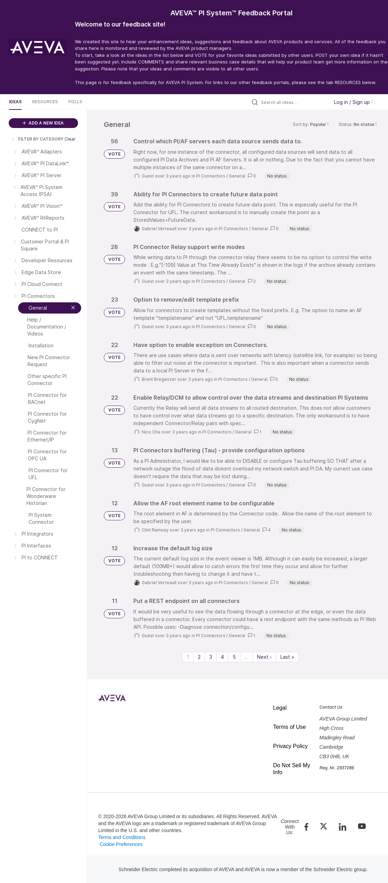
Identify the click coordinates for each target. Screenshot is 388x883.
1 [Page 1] (188, 657)
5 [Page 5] (234, 657)
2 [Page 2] (199, 657)
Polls (75, 101)
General (237, 176)
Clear (70, 139)
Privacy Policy (290, 746)
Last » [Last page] (287, 657)
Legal (280, 708)
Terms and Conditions (121, 837)
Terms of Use (289, 727)
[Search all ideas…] (293, 102)
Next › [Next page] (264, 657)
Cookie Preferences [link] (121, 844)
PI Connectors (210, 176)
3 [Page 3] (210, 657)
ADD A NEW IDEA (43, 123)
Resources (45, 101)
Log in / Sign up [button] (353, 102)
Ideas (15, 101)
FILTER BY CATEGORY (37, 139)
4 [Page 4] (222, 657)
